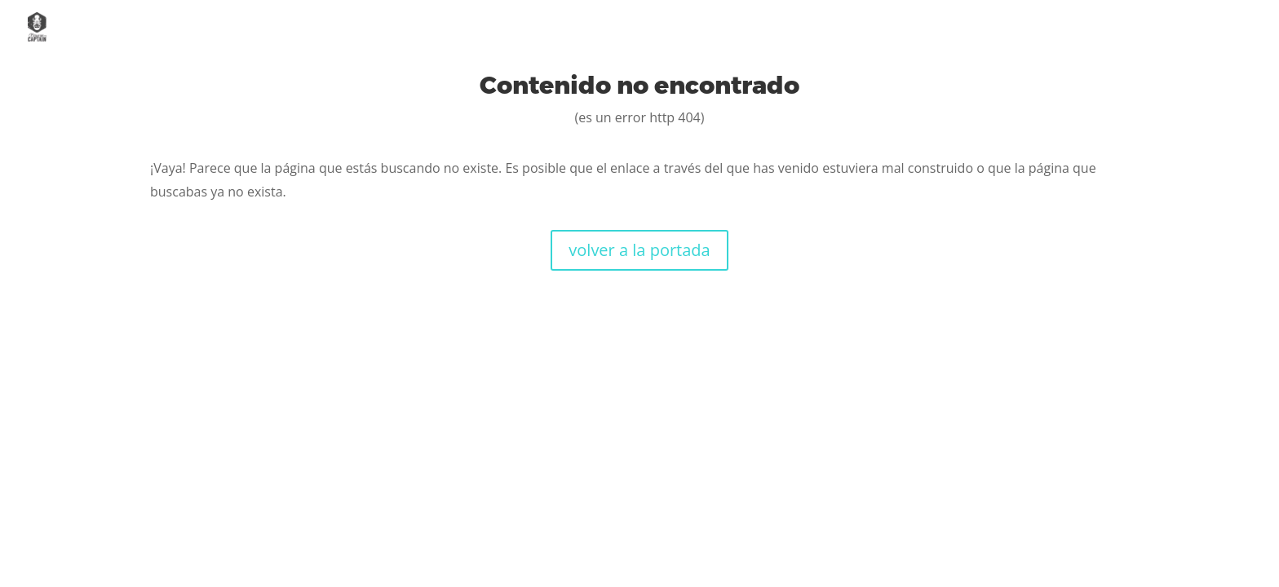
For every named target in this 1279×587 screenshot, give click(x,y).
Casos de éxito (1094, 27)
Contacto (1218, 27)
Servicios (973, 27)
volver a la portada (639, 250)
